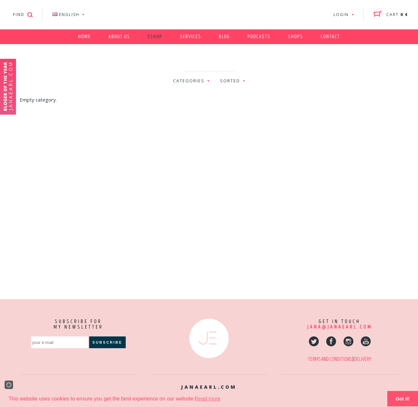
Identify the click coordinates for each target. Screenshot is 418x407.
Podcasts (259, 37)
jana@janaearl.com (339, 327)
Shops (295, 37)
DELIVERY (362, 359)
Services (190, 37)
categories (188, 81)
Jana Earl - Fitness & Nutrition (209, 15)
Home (84, 37)
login (341, 14)
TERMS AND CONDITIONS (330, 359)
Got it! (403, 398)
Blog (224, 37)
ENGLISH (65, 14)
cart (397, 14)
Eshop (155, 37)
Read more (207, 398)
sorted (230, 81)
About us (119, 37)
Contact (330, 37)
